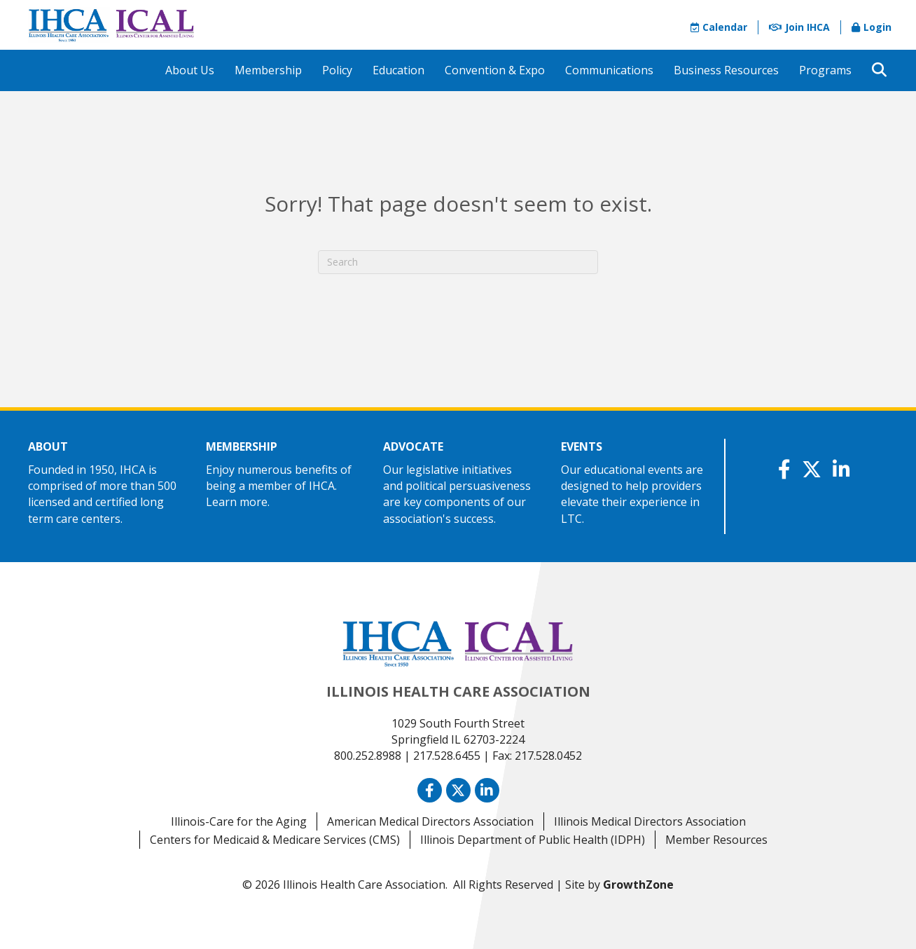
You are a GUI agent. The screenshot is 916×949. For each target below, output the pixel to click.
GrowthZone (638, 884)
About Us (189, 70)
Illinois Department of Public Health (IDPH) (532, 839)
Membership (268, 70)
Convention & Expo (495, 70)
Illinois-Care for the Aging (239, 821)
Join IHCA (799, 27)
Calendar (719, 27)
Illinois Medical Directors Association (650, 821)
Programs (825, 70)
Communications (609, 70)
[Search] (458, 262)
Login (871, 27)
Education (398, 70)
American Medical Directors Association (430, 821)
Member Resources (716, 839)
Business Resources (726, 70)
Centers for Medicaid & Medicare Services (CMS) (275, 839)
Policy (337, 70)
